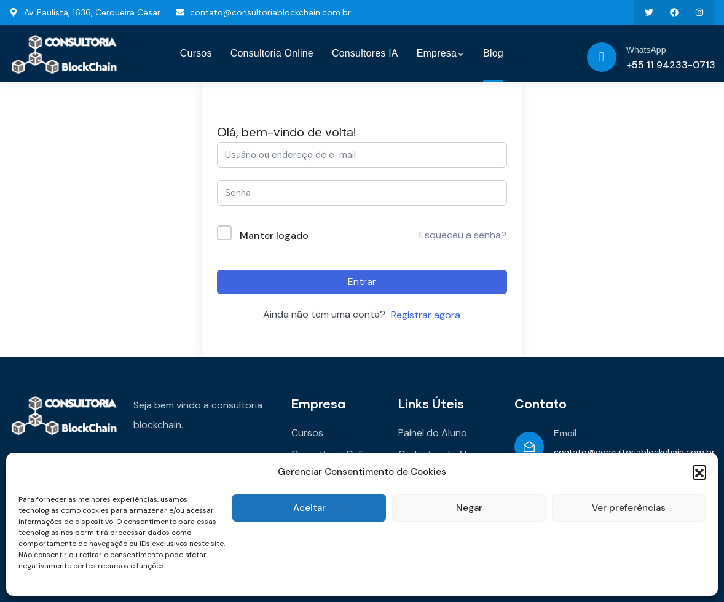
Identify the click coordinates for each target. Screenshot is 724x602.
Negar (469, 508)
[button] (699, 472)
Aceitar (309, 508)
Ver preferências (629, 508)
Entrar (362, 281)
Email (565, 433)
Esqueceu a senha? (462, 235)
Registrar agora (425, 314)
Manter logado (274, 235)
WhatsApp (646, 50)
